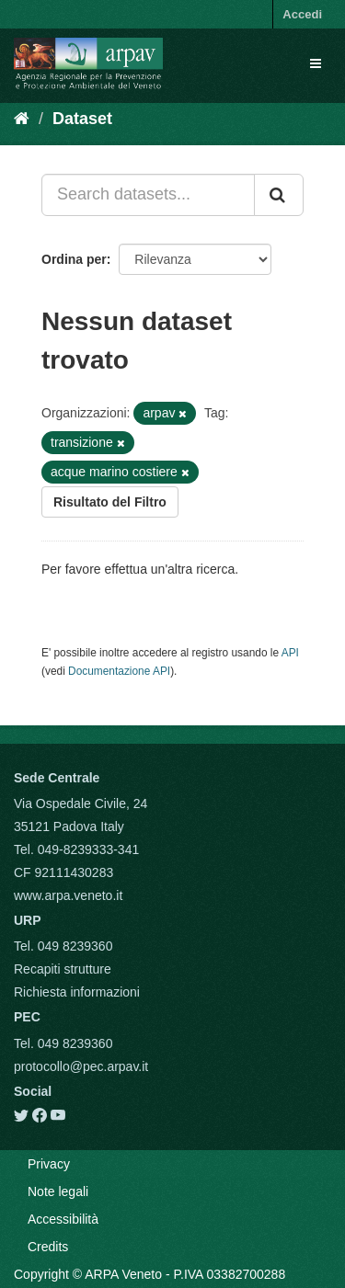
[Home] (21, 118)
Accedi (302, 14)
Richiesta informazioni (77, 992)
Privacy (49, 1164)
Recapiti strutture (62, 969)
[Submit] (279, 195)
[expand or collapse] (315, 63)
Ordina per (74, 259)
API (290, 652)
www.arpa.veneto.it (68, 895)
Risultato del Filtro (110, 502)
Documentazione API (119, 671)
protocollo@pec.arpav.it (81, 1066)
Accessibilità (63, 1219)
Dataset (82, 118)
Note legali (58, 1191)
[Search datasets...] (148, 195)
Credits (48, 1246)
